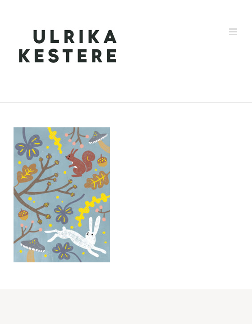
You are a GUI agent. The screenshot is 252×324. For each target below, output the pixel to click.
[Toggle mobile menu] (233, 31)
